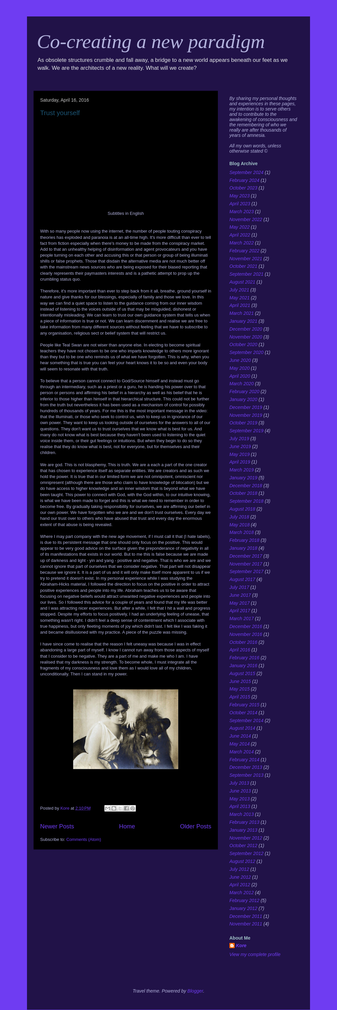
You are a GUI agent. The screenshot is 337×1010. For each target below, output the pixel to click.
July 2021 (239, 289)
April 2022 (239, 235)
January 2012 (243, 908)
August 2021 (242, 282)
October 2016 (243, 642)
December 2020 (245, 329)
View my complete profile (254, 954)
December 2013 (245, 767)
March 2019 (241, 469)
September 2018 (246, 501)
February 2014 (244, 759)
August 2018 (242, 509)
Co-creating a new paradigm (151, 41)
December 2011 (245, 916)
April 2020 (239, 376)
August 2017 (242, 579)
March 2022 (241, 242)
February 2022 (244, 250)
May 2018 (239, 524)
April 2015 (239, 696)
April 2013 (239, 806)
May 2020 (239, 368)
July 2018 (239, 516)
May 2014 (239, 743)
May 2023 (239, 195)
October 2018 (243, 493)
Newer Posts (57, 826)
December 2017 (245, 556)
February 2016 (244, 657)
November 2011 (245, 923)
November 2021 (245, 258)
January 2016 (243, 665)
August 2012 (242, 861)
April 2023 (239, 203)
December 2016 (245, 626)
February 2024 (244, 180)
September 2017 (246, 571)
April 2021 (239, 305)
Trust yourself (60, 112)
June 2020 (240, 360)
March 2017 (241, 618)
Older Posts (195, 826)
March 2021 (241, 313)
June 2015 (240, 681)
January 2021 (243, 321)
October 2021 (243, 266)
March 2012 (241, 892)
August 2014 (242, 728)
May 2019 (239, 454)
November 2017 (245, 564)
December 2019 (245, 407)
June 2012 (240, 877)
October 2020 (243, 344)
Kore (241, 945)
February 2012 (244, 900)
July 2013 (239, 783)
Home (127, 826)
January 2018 (243, 548)
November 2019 (245, 415)
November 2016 (245, 634)
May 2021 (239, 297)
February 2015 (244, 704)
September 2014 (246, 720)
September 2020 (246, 352)
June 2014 (240, 736)
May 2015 (239, 689)
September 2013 (246, 775)
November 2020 (245, 337)
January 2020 (243, 399)
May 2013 (239, 798)
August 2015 (242, 673)
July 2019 (239, 438)
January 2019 (243, 477)
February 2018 (244, 540)
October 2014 (243, 712)
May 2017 (239, 603)
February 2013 (244, 822)
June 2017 (240, 595)
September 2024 (246, 172)
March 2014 (241, 751)
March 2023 (241, 211)
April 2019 (239, 462)
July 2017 (239, 587)
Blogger (195, 991)
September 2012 (246, 853)
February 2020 (244, 391)
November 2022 (245, 219)
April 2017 (239, 610)
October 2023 (243, 187)
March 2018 (241, 532)
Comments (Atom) (83, 839)
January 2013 (243, 830)
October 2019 (243, 422)
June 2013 (240, 791)
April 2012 (239, 884)
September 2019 (246, 430)
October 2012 (243, 845)
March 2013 (241, 814)
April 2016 (239, 649)
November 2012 (245, 838)
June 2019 (240, 446)
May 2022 (239, 227)
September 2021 (246, 274)
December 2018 (245, 485)
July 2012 (239, 869)
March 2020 (241, 383)
